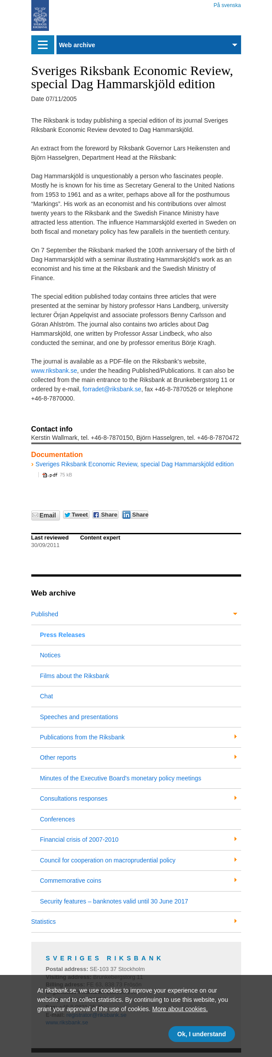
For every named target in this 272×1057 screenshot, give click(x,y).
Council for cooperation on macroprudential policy (107, 860)
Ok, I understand (201, 1034)
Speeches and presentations (79, 716)
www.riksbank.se (54, 370)
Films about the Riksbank (74, 675)
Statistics (43, 921)
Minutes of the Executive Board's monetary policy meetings (120, 778)
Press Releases (63, 634)
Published (45, 614)
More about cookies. (180, 1008)
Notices (50, 655)
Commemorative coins (70, 880)
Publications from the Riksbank (82, 737)
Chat (46, 696)
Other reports (58, 757)
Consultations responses (74, 798)
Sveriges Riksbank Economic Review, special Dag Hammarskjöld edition (135, 464)
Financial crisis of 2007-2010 (79, 839)
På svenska (227, 3)
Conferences (57, 819)
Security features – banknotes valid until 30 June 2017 (114, 901)
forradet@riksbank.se (111, 389)
